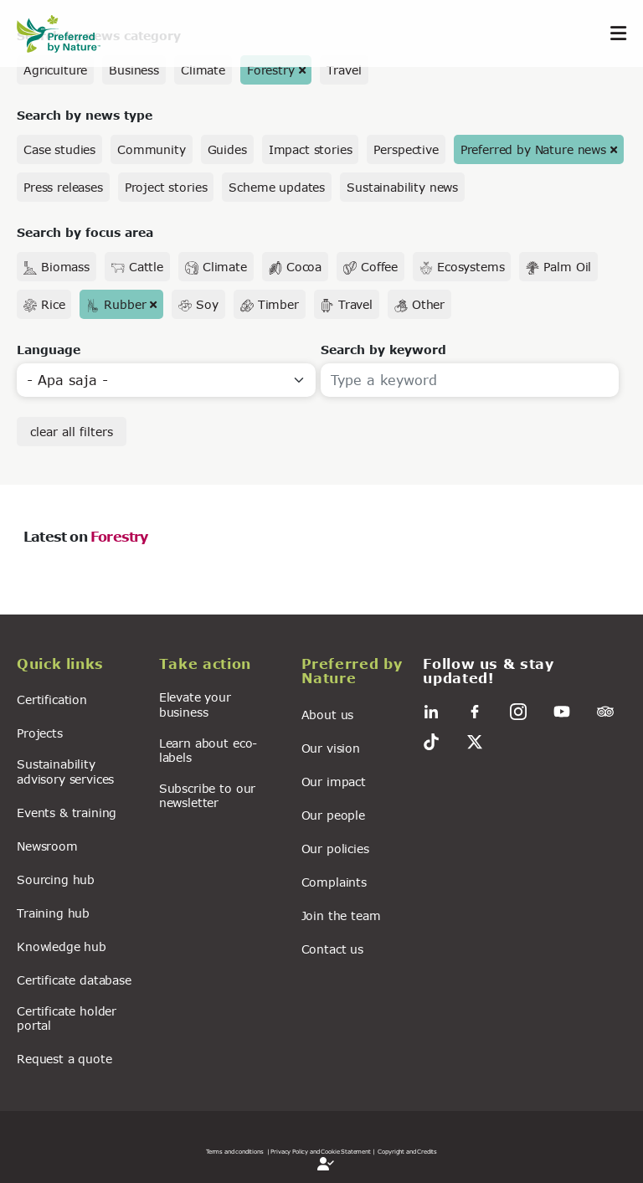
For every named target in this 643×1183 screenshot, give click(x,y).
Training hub (53, 913)
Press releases (63, 187)
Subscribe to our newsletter (207, 795)
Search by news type (84, 115)
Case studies (59, 149)
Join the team (341, 915)
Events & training (66, 812)
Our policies (335, 848)
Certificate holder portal (66, 1018)
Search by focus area (85, 232)
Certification (52, 699)
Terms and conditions (235, 1151)
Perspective (405, 149)
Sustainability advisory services (65, 771)
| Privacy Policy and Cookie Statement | (321, 1151)
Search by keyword (383, 349)
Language (48, 349)
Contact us (332, 949)
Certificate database (74, 980)
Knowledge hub (61, 946)
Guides (227, 149)
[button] (78, 666)
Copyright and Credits (407, 1151)
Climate (203, 70)
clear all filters (71, 431)
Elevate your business (195, 704)
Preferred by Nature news (533, 149)
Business (134, 70)
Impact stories (310, 149)
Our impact (333, 781)
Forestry (271, 70)
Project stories (166, 187)
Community (151, 149)
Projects (40, 733)
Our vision (330, 748)
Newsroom (47, 846)
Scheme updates (277, 187)
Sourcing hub (56, 879)
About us (327, 714)
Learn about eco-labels (208, 750)
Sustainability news (402, 187)
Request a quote (64, 1059)
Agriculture (55, 70)
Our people (333, 815)
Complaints (334, 882)
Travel (344, 70)
